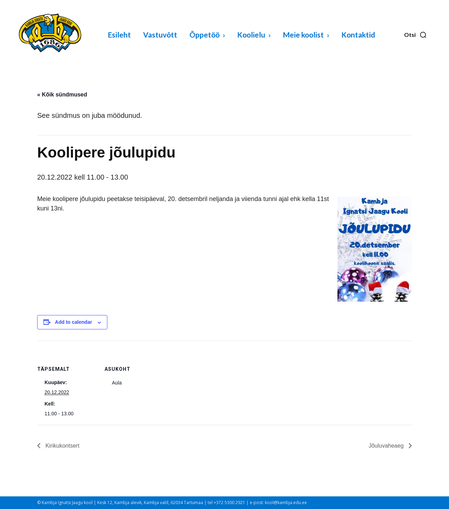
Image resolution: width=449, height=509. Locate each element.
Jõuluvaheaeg (387, 446)
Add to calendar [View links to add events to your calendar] (73, 322)
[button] (415, 35)
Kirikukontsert (61, 446)
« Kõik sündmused (62, 95)
